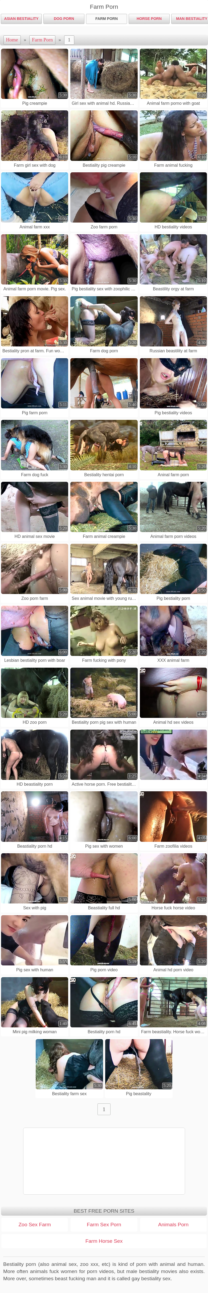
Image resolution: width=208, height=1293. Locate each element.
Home (12, 40)
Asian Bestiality (21, 18)
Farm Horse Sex (104, 1241)
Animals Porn (173, 1224)
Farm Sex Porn (104, 1224)
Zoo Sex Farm (34, 1224)
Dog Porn (64, 18)
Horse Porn (149, 18)
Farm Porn (106, 18)
